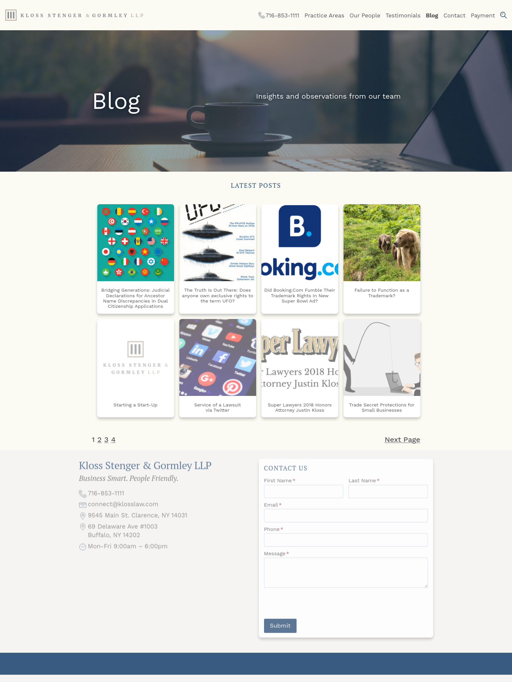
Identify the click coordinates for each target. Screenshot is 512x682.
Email (273, 510)
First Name (280, 485)
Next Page (402, 439)
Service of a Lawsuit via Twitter (217, 407)
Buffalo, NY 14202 (114, 543)
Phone (273, 534)
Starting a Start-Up (135, 404)
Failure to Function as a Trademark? (381, 292)
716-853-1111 (106, 501)
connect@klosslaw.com (123, 512)
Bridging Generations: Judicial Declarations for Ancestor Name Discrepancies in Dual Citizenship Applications (135, 298)
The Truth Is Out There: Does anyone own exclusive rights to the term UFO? (217, 295)
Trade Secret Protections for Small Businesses (381, 407)
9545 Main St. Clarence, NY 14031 (137, 523)
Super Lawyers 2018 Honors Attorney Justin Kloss (300, 407)
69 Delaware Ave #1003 (123, 534)
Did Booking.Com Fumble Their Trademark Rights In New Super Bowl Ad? (299, 295)
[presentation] (314, 608)
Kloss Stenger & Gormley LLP (145, 471)
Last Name (364, 485)
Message (276, 558)
